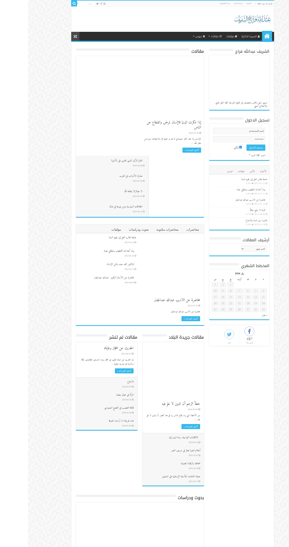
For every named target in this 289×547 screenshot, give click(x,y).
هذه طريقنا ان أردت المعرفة (92, 359)
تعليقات (213, 171)
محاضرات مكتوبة (139, 168)
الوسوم (201, 171)
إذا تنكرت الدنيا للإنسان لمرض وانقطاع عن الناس (146, 125)
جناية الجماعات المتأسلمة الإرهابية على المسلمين (153, 415)
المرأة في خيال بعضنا (96, 333)
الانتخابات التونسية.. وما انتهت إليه (155, 376)
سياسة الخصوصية (196, 3)
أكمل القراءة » (164, 150)
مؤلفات (203, 36)
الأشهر (224, 171)
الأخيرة (235, 171)
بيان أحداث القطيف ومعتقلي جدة (91, 189)
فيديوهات (166, 500)
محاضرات (164, 168)
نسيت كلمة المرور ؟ (229, 155)
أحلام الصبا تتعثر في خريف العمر (157, 389)
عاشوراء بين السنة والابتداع (228, 220)
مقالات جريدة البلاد (158, 276)
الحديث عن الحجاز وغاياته (90, 287)
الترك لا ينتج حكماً (229, 210)
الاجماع (102, 320)
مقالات (188, 36)
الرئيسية (220, 3)
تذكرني (210, 147)
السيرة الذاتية (210, 3)
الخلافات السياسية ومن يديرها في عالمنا (88, 108)
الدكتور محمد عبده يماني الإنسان (92, 203)
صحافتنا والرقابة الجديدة (162, 402)
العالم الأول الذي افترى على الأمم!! (89, 61)
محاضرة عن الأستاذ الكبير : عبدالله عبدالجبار (86, 216)
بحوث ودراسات (110, 168)
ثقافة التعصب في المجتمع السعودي (90, 346)
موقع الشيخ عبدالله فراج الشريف (68, 540)
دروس (172, 36)
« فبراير (236, 315)
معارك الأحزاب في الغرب (93, 77)
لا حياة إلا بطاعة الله (96, 92)
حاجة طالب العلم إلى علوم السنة (94, 176)
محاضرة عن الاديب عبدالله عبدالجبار (149, 238)
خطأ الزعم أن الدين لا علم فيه (153, 342)
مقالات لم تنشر (95, 276)
